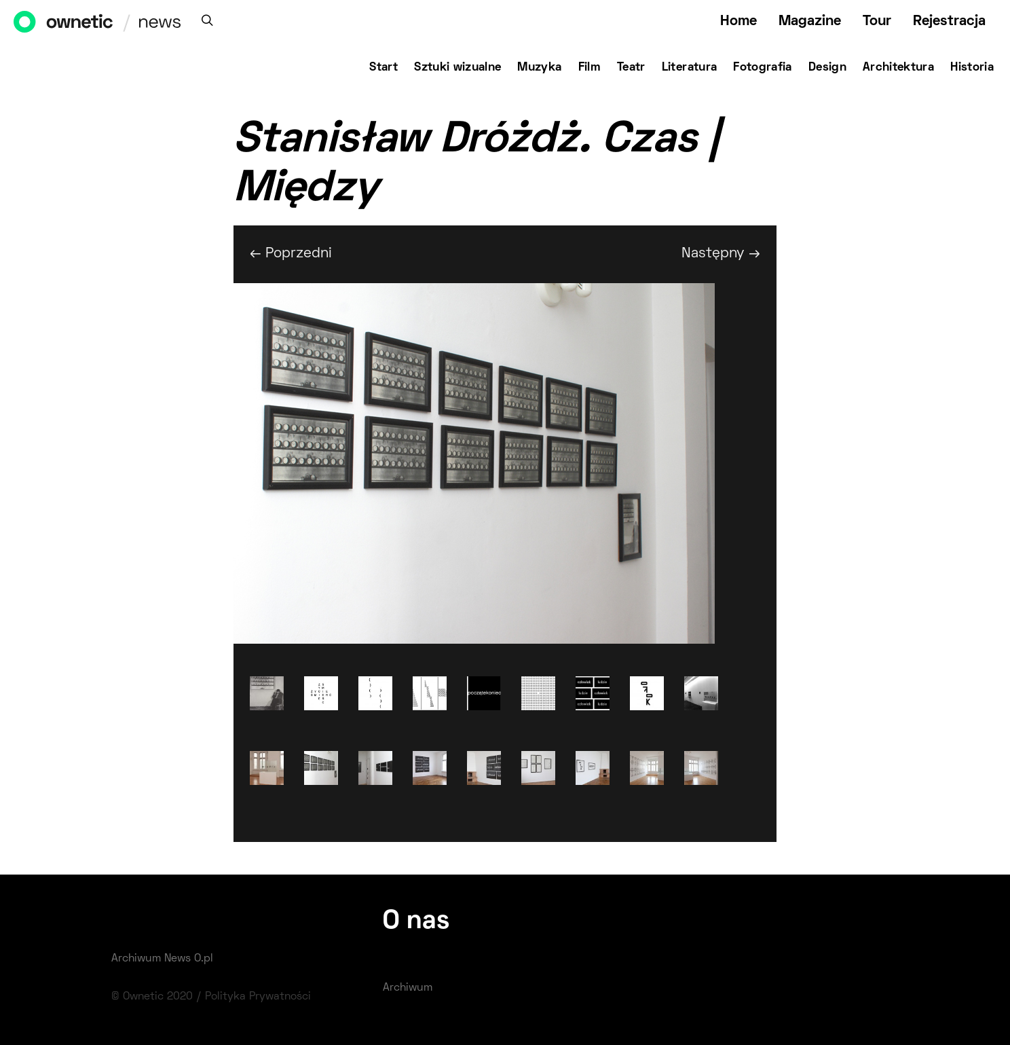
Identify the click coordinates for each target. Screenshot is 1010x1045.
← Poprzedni (291, 253)
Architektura (898, 67)
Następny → (720, 253)
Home (738, 21)
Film (589, 67)
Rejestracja (949, 21)
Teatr (631, 67)
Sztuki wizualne (457, 67)
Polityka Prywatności (258, 997)
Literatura (689, 67)
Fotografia (762, 67)
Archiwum (407, 988)
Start (383, 67)
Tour (877, 21)
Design (827, 67)
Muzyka (539, 67)
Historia (972, 67)
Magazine (810, 21)
